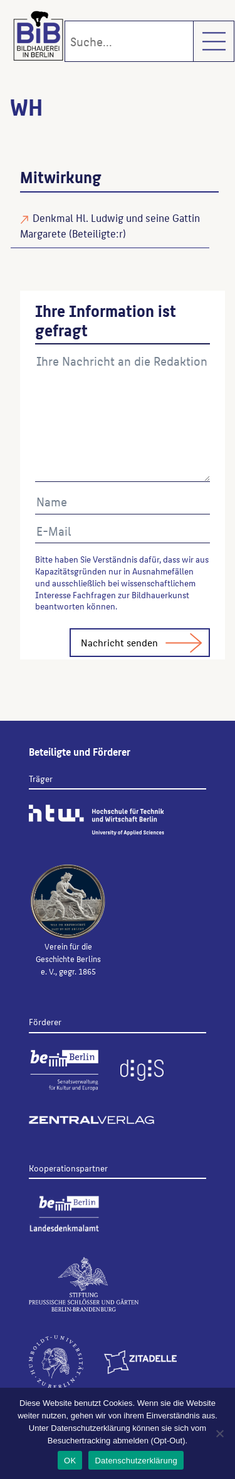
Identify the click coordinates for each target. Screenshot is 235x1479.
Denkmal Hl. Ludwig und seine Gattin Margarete (110, 225)
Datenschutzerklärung (136, 1460)
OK (70, 1460)
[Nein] (219, 1433)
